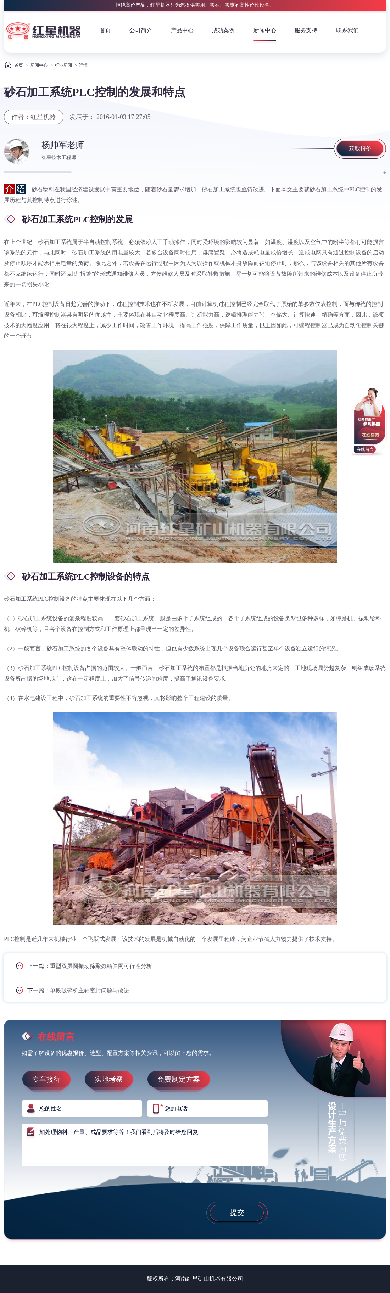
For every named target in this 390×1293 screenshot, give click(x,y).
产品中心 (182, 30)
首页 (105, 30)
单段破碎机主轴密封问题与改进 (89, 990)
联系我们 (347, 30)
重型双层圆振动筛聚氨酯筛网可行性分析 (101, 966)
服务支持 (306, 30)
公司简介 (140, 30)
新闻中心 (265, 30)
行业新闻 (63, 65)
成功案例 (223, 30)
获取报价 (360, 149)
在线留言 (365, 449)
